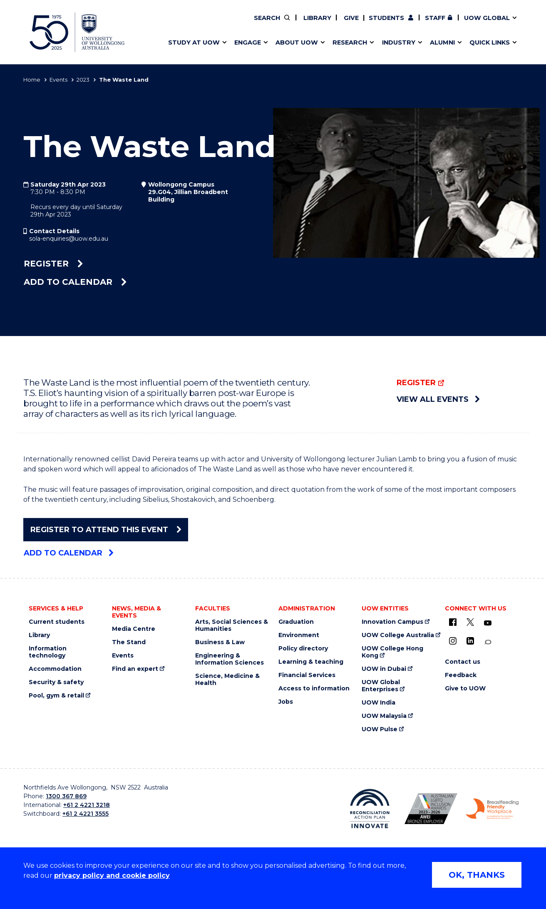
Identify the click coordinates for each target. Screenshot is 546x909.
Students (386, 18)
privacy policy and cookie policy (112, 875)
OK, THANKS (477, 875)
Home (31, 79)
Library (316, 18)
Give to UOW (465, 688)
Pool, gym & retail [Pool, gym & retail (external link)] (56, 695)
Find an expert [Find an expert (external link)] (316, 23)
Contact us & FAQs (425, 23)
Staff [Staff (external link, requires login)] (435, 18)
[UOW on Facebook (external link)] (453, 622)
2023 (83, 79)
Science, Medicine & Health (227, 679)
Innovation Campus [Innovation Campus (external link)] (392, 621)
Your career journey (303, 23)
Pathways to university (200, 23)
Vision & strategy (290, 23)
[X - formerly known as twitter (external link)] (470, 622)
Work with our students (316, 23)
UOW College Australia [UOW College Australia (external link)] (398, 635)
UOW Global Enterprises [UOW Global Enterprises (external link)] (381, 686)
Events (58, 79)
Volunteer (316, 23)
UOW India (378, 702)
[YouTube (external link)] (488, 623)
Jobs (285, 701)
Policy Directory (311, 23)
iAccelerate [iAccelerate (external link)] (428, 23)
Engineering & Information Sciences (229, 659)
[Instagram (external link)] (453, 641)
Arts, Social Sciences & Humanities (231, 625)
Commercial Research (420, 23)
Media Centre (133, 629)
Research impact (190, 23)
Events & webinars (193, 23)
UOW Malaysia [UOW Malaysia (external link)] (384, 716)
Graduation (296, 621)
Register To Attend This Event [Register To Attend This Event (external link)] (105, 529)
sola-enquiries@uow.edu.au (68, 238)
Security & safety (56, 682)
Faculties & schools (194, 23)
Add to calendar (75, 282)
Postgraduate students (428, 23)
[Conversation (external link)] (488, 642)
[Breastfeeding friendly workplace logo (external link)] (492, 809)
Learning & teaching (310, 661)
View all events (438, 399)
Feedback (461, 675)
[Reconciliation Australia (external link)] (369, 808)
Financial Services (306, 675)
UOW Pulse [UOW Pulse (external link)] (379, 729)
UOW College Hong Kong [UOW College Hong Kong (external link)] (392, 652)
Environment (298, 635)
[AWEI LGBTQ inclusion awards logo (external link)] (431, 808)
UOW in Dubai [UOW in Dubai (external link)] (384, 668)
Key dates (179, 23)
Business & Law (220, 642)
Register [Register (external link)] (53, 264)
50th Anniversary (421, 23)
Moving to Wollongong (308, 23)
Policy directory (303, 648)
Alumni (174, 23)
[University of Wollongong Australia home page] (77, 32)
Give (350, 18)
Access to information (314, 688)
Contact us (447, 23)
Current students (56, 621)
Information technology (48, 652)
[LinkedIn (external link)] (470, 641)
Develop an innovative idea (207, 23)
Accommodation (55, 668)
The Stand (129, 642)
